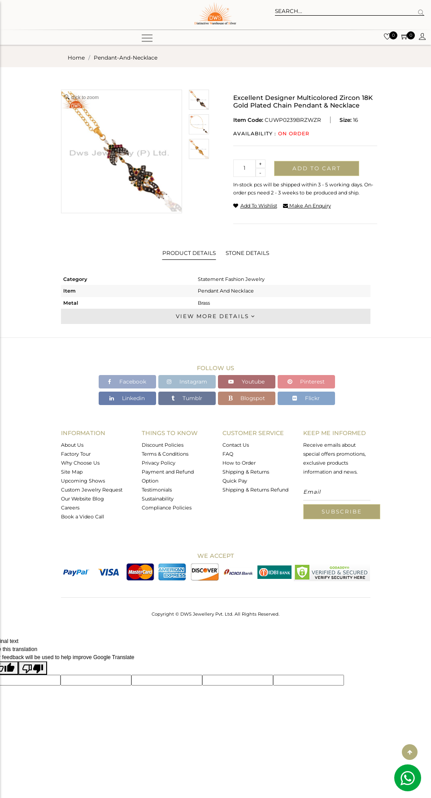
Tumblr (186, 398)
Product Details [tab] (189, 253)
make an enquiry (307, 206)
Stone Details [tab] (247, 253)
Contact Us (235, 445)
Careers (70, 508)
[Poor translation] (32, 668)
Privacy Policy (158, 463)
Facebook (127, 381)
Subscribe (342, 511)
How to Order (239, 463)
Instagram (187, 381)
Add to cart (316, 168)
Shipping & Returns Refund (255, 490)
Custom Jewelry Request (91, 490)
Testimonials (157, 490)
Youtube (246, 381)
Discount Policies (162, 445)
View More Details (216, 316)
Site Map (72, 472)
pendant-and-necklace (125, 57)
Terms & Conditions (165, 454)
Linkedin (127, 398)
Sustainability (158, 499)
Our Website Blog (82, 499)
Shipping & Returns (245, 472)
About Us (72, 445)
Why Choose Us (80, 463)
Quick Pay (234, 481)
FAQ (227, 454)
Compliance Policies (167, 508)
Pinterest (306, 381)
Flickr (306, 398)
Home (76, 57)
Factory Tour (76, 454)
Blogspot (246, 398)
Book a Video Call (82, 516)
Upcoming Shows (83, 481)
